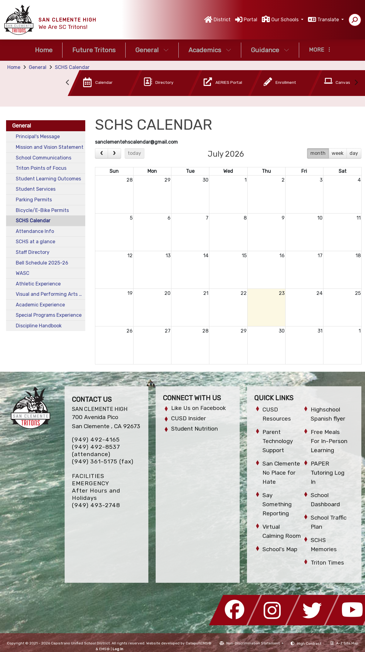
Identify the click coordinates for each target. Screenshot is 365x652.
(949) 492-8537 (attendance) (96, 450)
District (222, 19)
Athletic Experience (38, 284)
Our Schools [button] (285, 19)
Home (43, 50)
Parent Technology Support (277, 441)
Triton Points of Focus (41, 168)
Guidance (270, 50)
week (337, 153)
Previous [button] (68, 83)
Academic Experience (40, 305)
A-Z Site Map (344, 643)
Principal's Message (38, 136)
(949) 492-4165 (96, 439)
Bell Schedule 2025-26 (42, 263)
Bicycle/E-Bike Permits (42, 210)
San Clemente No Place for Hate (281, 472)
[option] (95, 84)
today (134, 153)
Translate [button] (328, 19)
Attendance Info (35, 231)
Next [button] (356, 83)
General (152, 50)
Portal (250, 19)
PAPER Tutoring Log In (327, 472)
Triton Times (327, 562)
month (318, 153)
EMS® (104, 649)
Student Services (36, 189)
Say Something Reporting (277, 504)
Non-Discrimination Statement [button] (253, 643)
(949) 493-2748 (96, 505)
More (319, 49)
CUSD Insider (188, 418)
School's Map (279, 549)
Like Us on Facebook (198, 408)
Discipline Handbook (39, 326)
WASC (22, 273)
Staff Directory (32, 252)
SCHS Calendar (72, 67)
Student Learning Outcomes (48, 179)
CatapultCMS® (198, 643)
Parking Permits (34, 200)
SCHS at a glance (35, 241)
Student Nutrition (194, 428)
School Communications (43, 158)
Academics (209, 50)
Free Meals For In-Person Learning (329, 441)
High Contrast (309, 643)
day (354, 153)
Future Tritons (94, 50)
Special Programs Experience (49, 315)
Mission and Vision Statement (49, 147)
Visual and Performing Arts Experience (50, 294)
